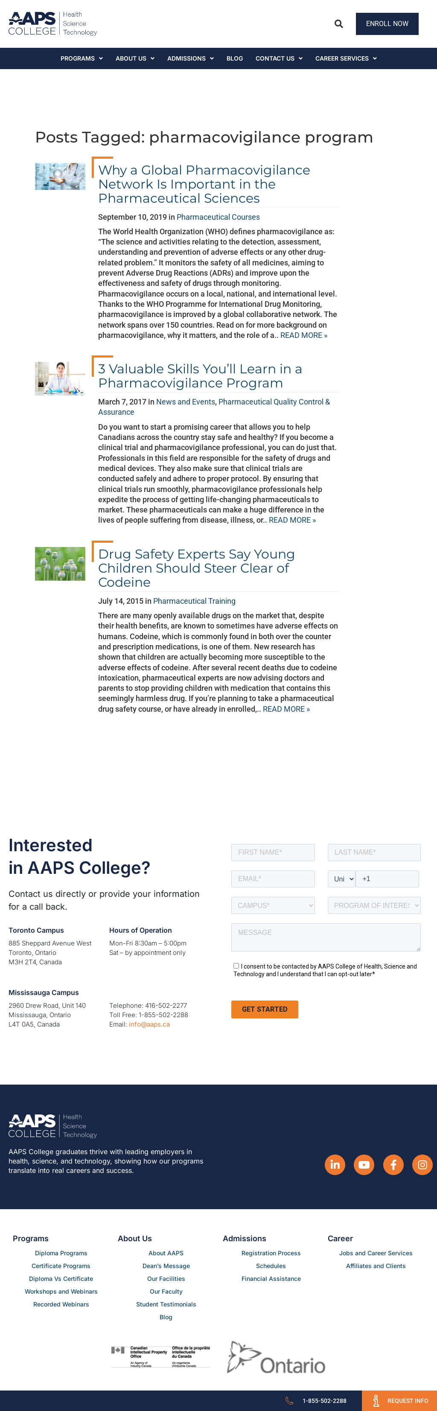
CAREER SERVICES (346, 58)
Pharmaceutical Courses (218, 216)
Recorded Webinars (61, 1304)
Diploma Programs (61, 1253)
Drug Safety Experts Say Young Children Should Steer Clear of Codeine (196, 568)
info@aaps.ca (149, 1024)
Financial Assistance (271, 1278)
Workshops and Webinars (61, 1291)
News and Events (185, 401)
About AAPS (166, 1253)
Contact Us (279, 58)
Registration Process (271, 1253)
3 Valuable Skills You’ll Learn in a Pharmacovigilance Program (200, 376)
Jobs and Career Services (376, 1253)
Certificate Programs (61, 1265)
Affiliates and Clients (376, 1265)
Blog (235, 58)
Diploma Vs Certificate (61, 1278)
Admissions (190, 58)
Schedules (271, 1265)
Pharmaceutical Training (194, 600)
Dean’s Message (166, 1265)
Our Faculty (166, 1291)
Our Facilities (166, 1278)
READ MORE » (303, 335)
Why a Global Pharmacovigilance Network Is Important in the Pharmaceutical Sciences (204, 184)
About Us (135, 58)
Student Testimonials (166, 1304)
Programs (82, 58)
